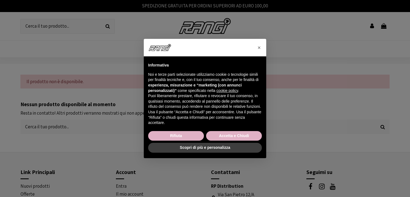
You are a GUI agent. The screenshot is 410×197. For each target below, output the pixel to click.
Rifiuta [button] (176, 136)
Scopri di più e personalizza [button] (205, 147)
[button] (259, 47)
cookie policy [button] (227, 90)
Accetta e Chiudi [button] (234, 136)
